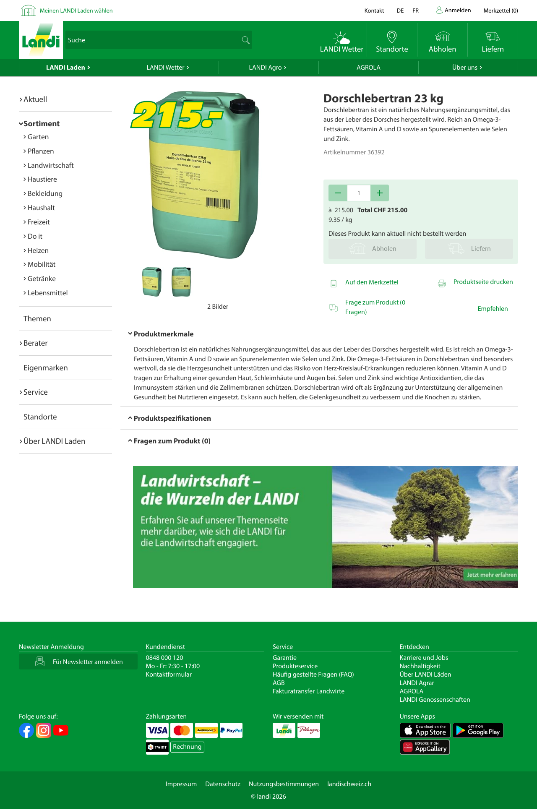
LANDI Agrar (417, 683)
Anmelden (458, 10)
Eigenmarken (45, 367)
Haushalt (41, 207)
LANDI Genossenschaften (435, 699)
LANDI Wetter (166, 67)
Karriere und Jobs (424, 658)
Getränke (42, 278)
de (400, 10)
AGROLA (369, 67)
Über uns (464, 67)
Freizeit (39, 222)
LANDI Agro (265, 67)
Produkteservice (295, 666)
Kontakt (374, 10)
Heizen (38, 250)
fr (415, 10)
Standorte (40, 417)
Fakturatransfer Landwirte (308, 691)
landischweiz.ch (349, 784)
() (501, 10)
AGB (279, 683)
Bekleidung (45, 193)
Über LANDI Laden (54, 441)
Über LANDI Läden (425, 674)
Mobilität (41, 264)
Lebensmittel (48, 292)
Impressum (181, 784)
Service (35, 392)
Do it (35, 236)
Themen (37, 318)
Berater (35, 343)
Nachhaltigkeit (420, 666)
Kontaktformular (169, 674)
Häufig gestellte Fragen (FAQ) (313, 674)
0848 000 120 (164, 658)
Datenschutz (222, 784)
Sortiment (41, 123)
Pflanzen (41, 151)
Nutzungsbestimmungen (284, 784)
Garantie (285, 658)
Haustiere (42, 179)
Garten (38, 136)
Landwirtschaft (51, 165)
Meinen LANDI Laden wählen (76, 10)
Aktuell (35, 99)
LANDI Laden (65, 67)
